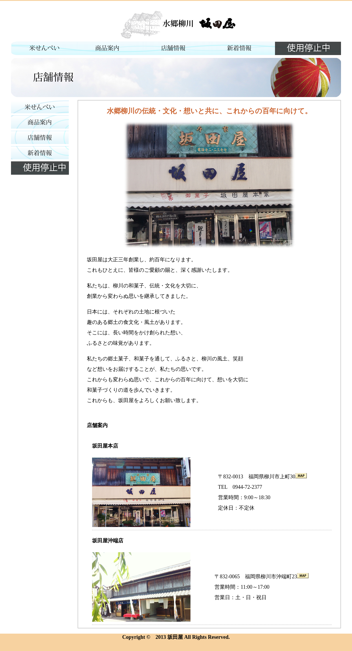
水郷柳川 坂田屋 (176, 24)
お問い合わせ (308, 48)
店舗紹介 (176, 48)
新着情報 (242, 48)
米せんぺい (44, 48)
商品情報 (110, 48)
